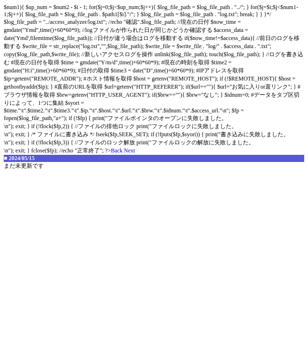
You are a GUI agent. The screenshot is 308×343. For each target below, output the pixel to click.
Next (129, 150)
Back (117, 150)
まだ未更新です (24, 165)
